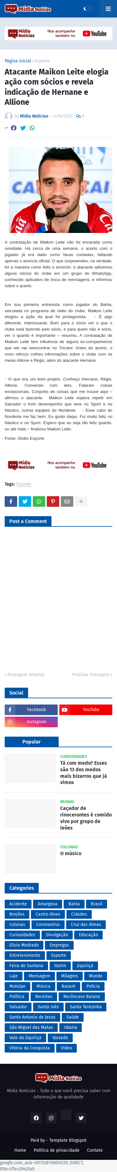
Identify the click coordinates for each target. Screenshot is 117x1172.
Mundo (95, 976)
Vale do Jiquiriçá (25, 1037)
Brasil (96, 904)
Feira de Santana (26, 965)
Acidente (18, 904)
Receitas (43, 996)
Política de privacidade (57, 1150)
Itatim (60, 965)
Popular (31, 742)
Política (16, 996)
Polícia (93, 986)
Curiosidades (22, 934)
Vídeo (66, 1048)
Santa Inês (48, 1007)
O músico (70, 853)
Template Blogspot (67, 1140)
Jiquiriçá (85, 965)
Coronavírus (48, 924)
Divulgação (57, 934)
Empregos (59, 945)
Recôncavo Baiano (81, 996)
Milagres (69, 976)
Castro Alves (48, 914)
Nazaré (68, 986)
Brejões (17, 914)
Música (44, 986)
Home (20, 1150)
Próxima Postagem (90, 674)
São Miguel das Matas (31, 1027)
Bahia (74, 904)
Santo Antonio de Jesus (32, 1017)
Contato (95, 1150)
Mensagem (39, 976)
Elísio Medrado (24, 945)
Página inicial (18, 61)
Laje (13, 976)
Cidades (79, 914)
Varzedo (60, 1037)
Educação (88, 934)
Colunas (17, 924)
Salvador (18, 1007)
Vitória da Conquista (29, 1048)
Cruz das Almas (86, 924)
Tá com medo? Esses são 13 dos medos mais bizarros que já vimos (83, 772)
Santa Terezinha (86, 1007)
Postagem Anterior (26, 674)
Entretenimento (24, 955)
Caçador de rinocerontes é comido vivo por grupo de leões (86, 818)
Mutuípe (17, 986)
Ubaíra (70, 1027)
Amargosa (47, 904)
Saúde (72, 1017)
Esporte (42, 61)
